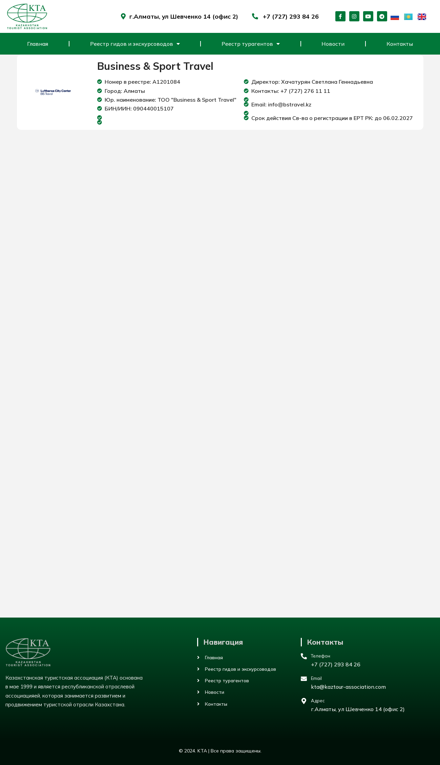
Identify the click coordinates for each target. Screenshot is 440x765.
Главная (37, 43)
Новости (332, 43)
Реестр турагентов (251, 44)
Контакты (399, 43)
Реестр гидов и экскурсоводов (135, 44)
